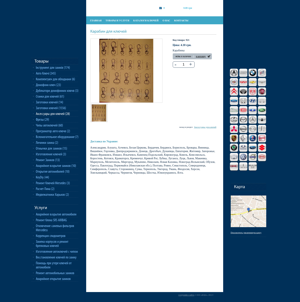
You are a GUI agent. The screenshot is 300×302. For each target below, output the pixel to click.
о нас (166, 20)
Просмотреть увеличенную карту (246, 232)
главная (96, 20)
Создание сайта (186, 295)
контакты (181, 20)
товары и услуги (117, 20)
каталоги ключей (145, 20)
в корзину (201, 56)
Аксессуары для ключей (205, 127)
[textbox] (183, 64)
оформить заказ (210, 8)
